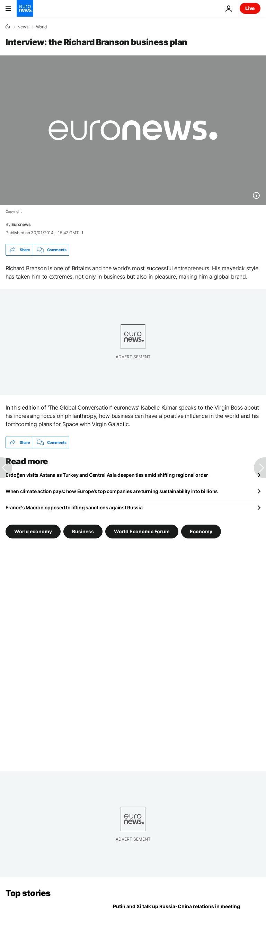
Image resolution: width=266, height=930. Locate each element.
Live (250, 8)
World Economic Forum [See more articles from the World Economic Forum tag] (142, 531)
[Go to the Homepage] (25, 8)
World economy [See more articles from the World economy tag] (33, 531)
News (22, 27)
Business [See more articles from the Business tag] (83, 531)
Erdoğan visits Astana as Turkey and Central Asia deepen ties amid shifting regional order (107, 475)
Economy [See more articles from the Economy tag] (201, 531)
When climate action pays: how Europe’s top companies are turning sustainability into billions (112, 491)
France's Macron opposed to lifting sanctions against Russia (74, 507)
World (41, 27)
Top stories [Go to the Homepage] (28, 893)
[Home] (8, 26)
